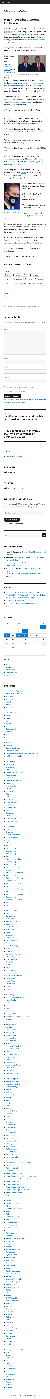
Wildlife (9, 1387)
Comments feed (12, 672)
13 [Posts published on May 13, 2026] (19, 635)
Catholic (9, 745)
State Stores (10, 1314)
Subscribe (12, 520)
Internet (9, 1019)
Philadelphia (10, 1200)
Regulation (10, 1241)
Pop (7, 1219)
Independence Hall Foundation (18, 1016)
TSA (7, 1352)
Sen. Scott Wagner (13, 1282)
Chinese (9, 759)
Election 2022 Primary (33, 306)
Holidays (9, 992)
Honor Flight (11, 995)
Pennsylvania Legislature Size (17, 1190)
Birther (8, 724)
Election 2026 (11, 905)
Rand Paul (9, 1236)
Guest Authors (11, 959)
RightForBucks (11, 1257)
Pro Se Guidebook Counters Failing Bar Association (25, 595)
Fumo (8, 932)
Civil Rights (10, 767)
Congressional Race (13, 780)
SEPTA (8, 1290)
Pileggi (8, 1206)
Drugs (8, 840)
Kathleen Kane (11, 1038)
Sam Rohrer (10, 1266)
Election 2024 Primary (14, 900)
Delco (8, 816)
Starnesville (10, 1312)
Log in (8, 667)
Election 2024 (11, 897)
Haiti (8, 967)
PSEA (8, 1228)
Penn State (10, 1171)
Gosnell (9, 951)
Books (8, 734)
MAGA (8, 1076)
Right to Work (11, 1255)
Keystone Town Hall (13, 1046)
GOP (7, 948)
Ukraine (9, 1366)
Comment (8, 329)
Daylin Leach (11, 808)
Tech (8, 1325)
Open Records (11, 1125)
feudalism (9, 924)
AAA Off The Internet (14, 694)
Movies (8, 1103)
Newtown (9, 1114)
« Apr (12, 648)
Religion (9, 1244)
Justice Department (13, 1035)
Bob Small (10, 732)
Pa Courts (9, 1154)
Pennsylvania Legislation (15, 1187)
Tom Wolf (9, 1331)
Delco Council (11, 818)
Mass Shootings (12, 1087)
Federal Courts (11, 921)
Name (6, 358)
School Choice (11, 1274)
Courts (8, 794)
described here (9, 72)
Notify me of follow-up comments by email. (19, 387)
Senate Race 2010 (12, 1284)
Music (8, 1106)
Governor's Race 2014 (14, 954)
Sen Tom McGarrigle (14, 1279)
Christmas (10, 764)
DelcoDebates (11, 824)
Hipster (9, 986)
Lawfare (9, 1051)
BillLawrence (11, 306)
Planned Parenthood (14, 1209)
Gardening (10, 938)
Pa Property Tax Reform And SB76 (19, 1163)
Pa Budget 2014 (12, 1144)
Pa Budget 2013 (11, 1141)
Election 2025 (11, 902)
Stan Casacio (11, 1309)
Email (7, 368)
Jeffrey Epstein (11, 1024)
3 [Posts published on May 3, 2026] (43, 627)
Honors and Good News (15, 997)
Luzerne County (12, 1073)
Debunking (10, 813)
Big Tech (9, 721)
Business (9, 743)
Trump (8, 1347)
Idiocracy (9, 1011)
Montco (9, 1100)
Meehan (9, 1089)
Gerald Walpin (11, 940)
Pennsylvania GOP (13, 1182)
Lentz (8, 1060)
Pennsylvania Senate (14, 1192)
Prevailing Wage (12, 1225)
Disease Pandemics (13, 835)
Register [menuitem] (8, 2)
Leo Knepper (11, 1062)
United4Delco (11, 1374)
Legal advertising (12, 1054)
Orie (7, 1130)
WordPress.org (11, 675)
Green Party (10, 957)
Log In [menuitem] (2, 2)
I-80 (7, 1008)
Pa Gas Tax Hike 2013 (14, 1157)
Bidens (8, 718)
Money (8, 1098)
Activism (9, 705)
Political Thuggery (13, 1217)
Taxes (8, 1320)
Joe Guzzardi (11, 1027)
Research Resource (13, 1249)
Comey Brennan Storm (14, 772)
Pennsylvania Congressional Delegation (21, 1176)
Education (10, 843)
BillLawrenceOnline (15, 11)
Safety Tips (10, 1260)
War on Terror (11, 1379)
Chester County (12, 751)
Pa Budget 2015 (12, 1146)
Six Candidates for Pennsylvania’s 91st (20, 598)
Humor (8, 1003)
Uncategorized (11, 1368)
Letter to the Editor (13, 1065)
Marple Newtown (12, 1081)
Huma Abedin (11, 1000)
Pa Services (10, 1165)
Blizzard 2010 (11, 726)
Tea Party (9, 1322)
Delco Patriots (11, 821)
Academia (9, 699)
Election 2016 (11, 856)
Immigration (11, 1014)
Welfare (9, 1385)
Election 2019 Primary (14, 873)
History (9, 989)
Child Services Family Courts (17, 756)
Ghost (8, 943)
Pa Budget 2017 (11, 1152)
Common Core (11, 775)
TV (7, 1360)
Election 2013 (11, 848)
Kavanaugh (10, 1043)
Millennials (10, 1095)
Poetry (8, 1211)
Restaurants (10, 1252)
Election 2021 (11, 881)
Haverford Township (14, 976)
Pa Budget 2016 (12, 1149)
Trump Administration (14, 1350)
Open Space (10, 1127)
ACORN (8, 702)
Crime (8, 797)
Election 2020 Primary (14, 878)
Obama (8, 1116)
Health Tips (10, 981)
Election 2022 (11, 886)
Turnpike (9, 1358)
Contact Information (14, 456)
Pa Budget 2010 (12, 1133)
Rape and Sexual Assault (15, 1238)
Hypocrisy (9, 1005)
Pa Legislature (11, 1160)
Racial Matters (11, 1233)
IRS (7, 1022)
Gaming (9, 935)
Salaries (9, 1263)
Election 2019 (11, 870)
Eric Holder (10, 919)
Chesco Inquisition (13, 748)
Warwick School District (35, 40)
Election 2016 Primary (14, 859)
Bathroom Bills (11, 713)
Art (7, 710)
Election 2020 (11, 875)
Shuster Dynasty (12, 1301)
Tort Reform (10, 1336)
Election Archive (12, 908)
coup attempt (11, 791)
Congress (9, 778)
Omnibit (9, 1122)
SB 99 (23, 172)
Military (9, 1092)
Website (7, 377)
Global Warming (12, 946)
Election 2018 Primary (14, 867)
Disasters (9, 832)
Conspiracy (10, 783)
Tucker (8, 1355)
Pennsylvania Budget (14, 1173)
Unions (8, 1371)
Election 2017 (11, 862)
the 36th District (22, 34)
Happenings (10, 970)
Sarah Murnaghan (13, 1271)
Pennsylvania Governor (15, 1184)
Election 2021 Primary (14, 883)
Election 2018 (11, 864)
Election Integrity (12, 911)
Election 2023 (11, 892)
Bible (8, 715)
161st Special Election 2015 (16, 691)
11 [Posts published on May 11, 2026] (7, 635)
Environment (11, 916)
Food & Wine (11, 927)
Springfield (10, 1306)
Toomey (9, 1333)
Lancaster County (12, 1049)
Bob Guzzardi (11, 729)
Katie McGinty (11, 1041)
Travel (8, 1344)
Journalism (10, 1032)
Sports (8, 1303)
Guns (8, 965)
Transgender (11, 1341)
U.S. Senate (10, 1363)
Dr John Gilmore (12, 837)
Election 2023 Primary (14, 894)
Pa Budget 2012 (12, 1138)
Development (11, 829)
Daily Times (10, 805)
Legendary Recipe (12, 1057)
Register (9, 664)
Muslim (9, 1108)
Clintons (9, 770)
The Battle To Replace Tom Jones (18, 600)
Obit (7, 1119)
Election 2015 (11, 854)
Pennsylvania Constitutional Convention (21, 1179)
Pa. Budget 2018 (12, 1168)
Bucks (8, 737)
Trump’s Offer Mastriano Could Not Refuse (22, 592)
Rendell (9, 1247)
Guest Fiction (11, 962)
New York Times (12, 1111)
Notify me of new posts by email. (16, 391)
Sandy (8, 1268)
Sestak (8, 1293)
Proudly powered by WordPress (27, 1395)
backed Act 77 (15, 140)
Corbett (9, 789)
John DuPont (11, 1030)
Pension (9, 1195)
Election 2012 (11, 846)
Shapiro (9, 1295)
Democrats (10, 827)
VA (7, 1377)
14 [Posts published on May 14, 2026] (25, 635)
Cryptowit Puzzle (12, 802)
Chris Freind (10, 762)
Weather (9, 1382)
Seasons (9, 1276)
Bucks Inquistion (12, 740)
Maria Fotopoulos (12, 1079)
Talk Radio (10, 1317)
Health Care (10, 978)
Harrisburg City (12, 973)
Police (8, 1214)
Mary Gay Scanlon (13, 1084)
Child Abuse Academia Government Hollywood (23, 753)
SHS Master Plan (12, 1298)
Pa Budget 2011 (11, 1135)
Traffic (8, 1339)
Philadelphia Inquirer (14, 1203)
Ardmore (9, 707)
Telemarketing (11, 1328)
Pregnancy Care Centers (15, 1222)
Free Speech (10, 930)
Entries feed (10, 670)
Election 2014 (11, 851)
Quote (8, 1230)
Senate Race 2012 (12, 1287)
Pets (7, 1198)
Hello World (10, 984)
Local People (10, 1070)
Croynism (9, 799)
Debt (7, 810)
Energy (8, 913)
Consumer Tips (11, 786)
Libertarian (10, 1068)
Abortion (9, 696)
